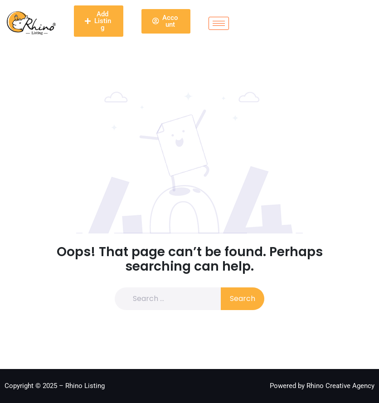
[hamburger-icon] (219, 23)
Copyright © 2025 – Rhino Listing (55, 386)
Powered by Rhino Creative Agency (322, 386)
